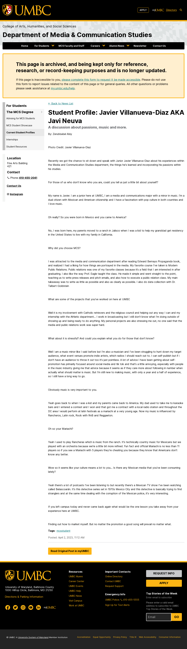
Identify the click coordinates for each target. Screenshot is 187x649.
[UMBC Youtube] (30, 607)
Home (24, 45)
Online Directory (114, 576)
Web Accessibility (147, 637)
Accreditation (83, 637)
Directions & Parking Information (24, 596)
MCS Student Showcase (19, 125)
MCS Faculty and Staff (71, 45)
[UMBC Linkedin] (38, 607)
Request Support (114, 586)
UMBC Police (112, 599)
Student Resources (16, 146)
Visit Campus (75, 600)
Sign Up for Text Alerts (117, 605)
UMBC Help (75, 590)
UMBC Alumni (76, 576)
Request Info (163, 573)
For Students (41, 45)
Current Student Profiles (20, 132)
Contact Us (159, 45)
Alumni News (116, 45)
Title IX (132, 637)
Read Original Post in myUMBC (70, 551)
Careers (95, 45)
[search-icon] (180, 10)
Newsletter (140, 45)
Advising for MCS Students (20, 118)
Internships (12, 139)
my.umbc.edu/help (63, 88)
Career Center (76, 581)
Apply (143, 10)
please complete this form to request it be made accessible (101, 79)
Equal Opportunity (102, 637)
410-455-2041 (28, 177)
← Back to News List (60, 103)
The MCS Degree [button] (19, 112)
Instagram (16, 195)
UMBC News (75, 595)
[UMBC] (26, 10)
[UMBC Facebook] (7, 607)
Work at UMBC (76, 605)
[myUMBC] (158, 10)
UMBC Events (76, 586)
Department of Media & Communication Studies (77, 35)
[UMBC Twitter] (15, 607)
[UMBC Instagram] (23, 607)
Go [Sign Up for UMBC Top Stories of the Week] (176, 617)
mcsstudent (63, 530)
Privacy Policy (120, 637)
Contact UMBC (113, 581)
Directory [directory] (171, 10)
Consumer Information (170, 637)
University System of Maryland (33, 637)
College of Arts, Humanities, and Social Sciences (39, 26)
